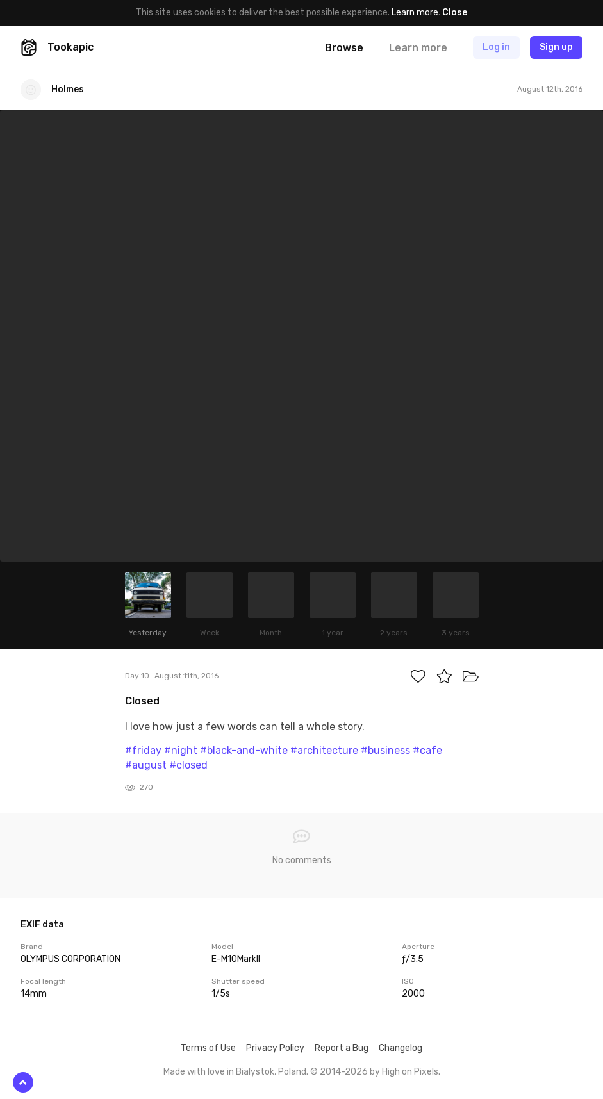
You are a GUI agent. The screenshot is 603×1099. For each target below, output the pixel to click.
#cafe (427, 750)
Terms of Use (208, 1048)
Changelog (400, 1048)
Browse (344, 48)
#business (385, 750)
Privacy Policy (275, 1048)
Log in (496, 47)
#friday (143, 750)
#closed (188, 765)
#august (146, 765)
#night (180, 750)
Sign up (556, 47)
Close (454, 12)
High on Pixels (410, 1071)
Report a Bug (341, 1048)
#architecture (324, 750)
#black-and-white (244, 750)
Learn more (415, 12)
